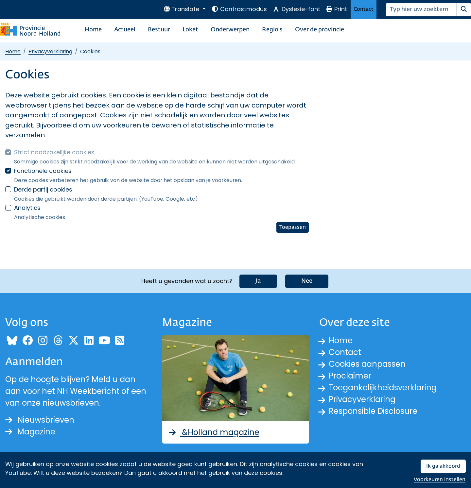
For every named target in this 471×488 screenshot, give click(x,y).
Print (336, 9)
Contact (364, 9)
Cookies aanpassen (367, 364)
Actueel (124, 30)
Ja (258, 281)
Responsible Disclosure (373, 411)
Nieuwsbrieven (39, 419)
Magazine (30, 431)
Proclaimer (350, 375)
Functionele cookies (43, 171)
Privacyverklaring (50, 51)
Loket (190, 30)
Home (93, 30)
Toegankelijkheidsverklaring (383, 387)
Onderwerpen (230, 30)
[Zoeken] (421, 9)
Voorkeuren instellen (439, 479)
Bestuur (159, 30)
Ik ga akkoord (443, 466)
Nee (306, 281)
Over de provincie (319, 30)
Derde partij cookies (43, 189)
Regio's (272, 30)
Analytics (27, 208)
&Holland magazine (213, 432)
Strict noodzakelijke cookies (54, 152)
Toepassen (292, 227)
